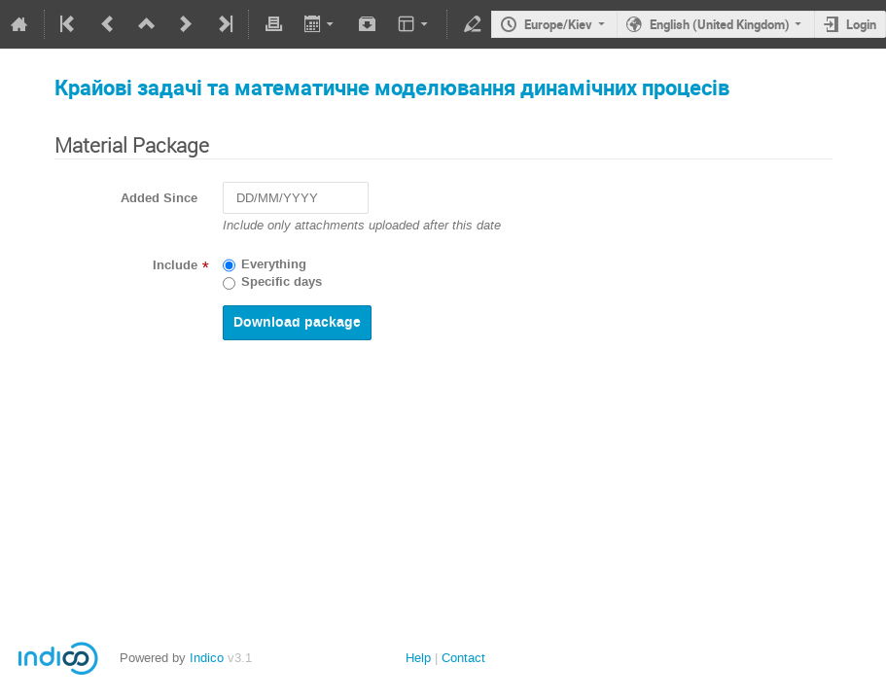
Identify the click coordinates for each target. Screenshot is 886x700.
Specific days (281, 282)
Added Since (159, 198)
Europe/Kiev (558, 24)
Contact (463, 657)
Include (175, 265)
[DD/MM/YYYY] (296, 198)
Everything (273, 264)
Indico (207, 657)
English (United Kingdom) (720, 24)
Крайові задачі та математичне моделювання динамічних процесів (391, 87)
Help (418, 657)
